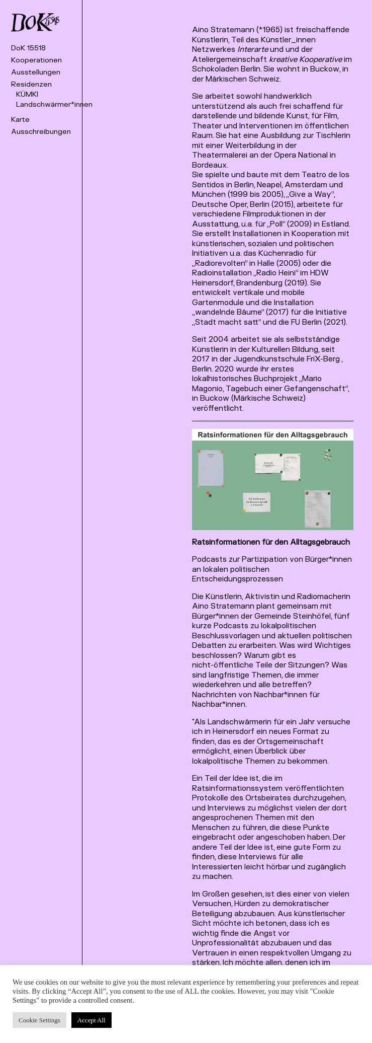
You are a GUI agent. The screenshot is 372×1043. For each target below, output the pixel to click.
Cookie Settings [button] (39, 1020)
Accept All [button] (91, 1020)
